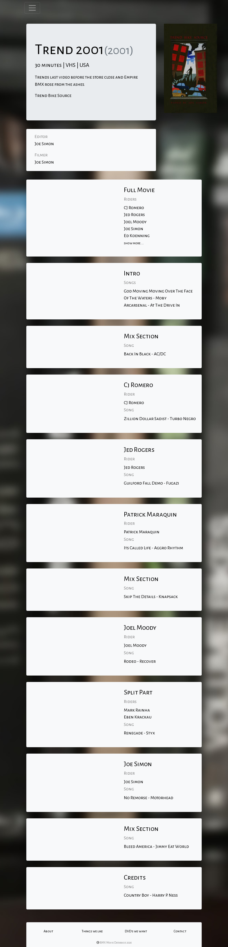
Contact (180, 931)
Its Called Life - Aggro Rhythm (153, 548)
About (48, 931)
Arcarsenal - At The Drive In (152, 305)
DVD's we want (136, 931)
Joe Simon (44, 143)
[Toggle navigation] (32, 8)
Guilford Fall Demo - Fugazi (151, 483)
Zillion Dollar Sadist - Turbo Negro (160, 418)
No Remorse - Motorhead (148, 797)
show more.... (134, 243)
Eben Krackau (137, 717)
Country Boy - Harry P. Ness (151, 895)
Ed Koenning (137, 235)
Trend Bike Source (53, 95)
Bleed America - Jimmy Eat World (156, 846)
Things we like (92, 931)
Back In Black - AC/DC (145, 354)
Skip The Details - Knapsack (151, 596)
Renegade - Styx (139, 733)
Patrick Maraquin (141, 532)
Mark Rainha (137, 710)
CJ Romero (134, 207)
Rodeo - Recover (140, 661)
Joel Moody (135, 222)
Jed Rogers (134, 214)
